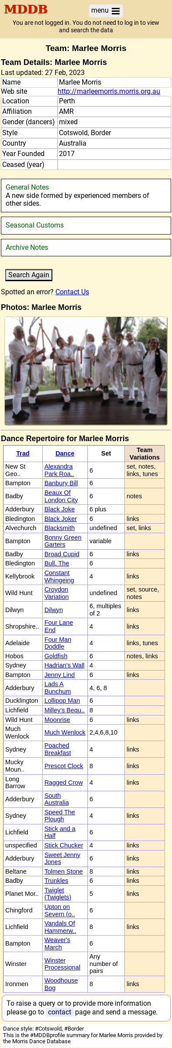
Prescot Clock (64, 765)
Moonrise (57, 719)
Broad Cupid (62, 554)
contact (59, 1012)
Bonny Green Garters (63, 541)
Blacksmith (60, 527)
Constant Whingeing (59, 576)
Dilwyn (54, 609)
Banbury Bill (61, 483)
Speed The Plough (60, 816)
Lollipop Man (62, 700)
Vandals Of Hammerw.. (60, 927)
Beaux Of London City (61, 496)
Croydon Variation (57, 593)
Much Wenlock (65, 732)
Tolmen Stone (64, 871)
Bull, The (57, 563)
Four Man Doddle (58, 643)
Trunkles (57, 880)
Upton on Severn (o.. (60, 910)
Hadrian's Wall (65, 665)
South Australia (57, 799)
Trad (22, 453)
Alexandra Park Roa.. (59, 470)
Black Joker (61, 518)
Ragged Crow (64, 782)
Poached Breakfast (58, 749)
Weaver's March (57, 943)
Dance (64, 453)
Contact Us (72, 292)
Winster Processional (62, 964)
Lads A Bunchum (58, 688)
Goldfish (56, 656)
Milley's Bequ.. (65, 710)
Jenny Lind (60, 674)
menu (106, 10)
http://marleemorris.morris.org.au (109, 91)
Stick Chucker (64, 845)
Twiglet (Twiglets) (58, 894)
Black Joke (60, 509)
